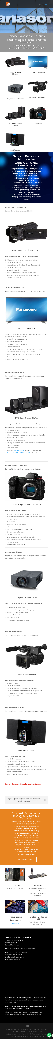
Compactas (38, 124)
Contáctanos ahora (25, 859)
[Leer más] (15, 923)
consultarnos (19, 450)
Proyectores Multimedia (15, 99)
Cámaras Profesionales (37, 97)
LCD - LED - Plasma (38, 72)
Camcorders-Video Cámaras (15, 73)
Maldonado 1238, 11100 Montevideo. (19, 453)
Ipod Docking (15, 150)
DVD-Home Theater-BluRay (15, 124)
